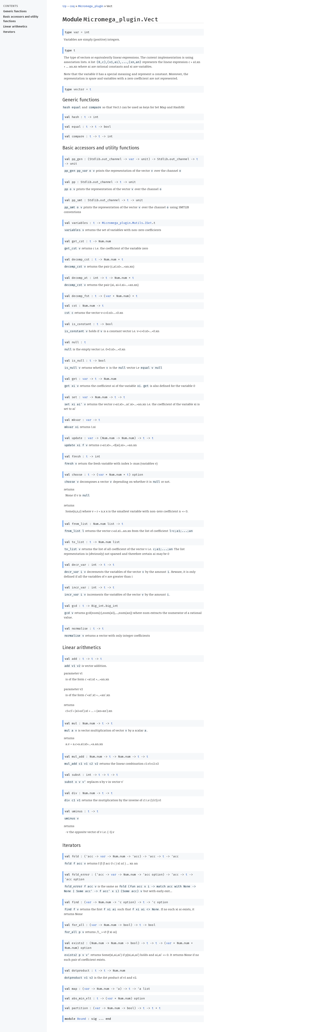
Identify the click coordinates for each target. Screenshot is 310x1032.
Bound (81, 1019)
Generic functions (14, 11)
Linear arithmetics (15, 26)
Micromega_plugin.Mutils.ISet (127, 223)
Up (64, 6)
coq (72, 6)
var (131, 159)
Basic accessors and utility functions (20, 19)
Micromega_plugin (90, 6)
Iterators (9, 32)
